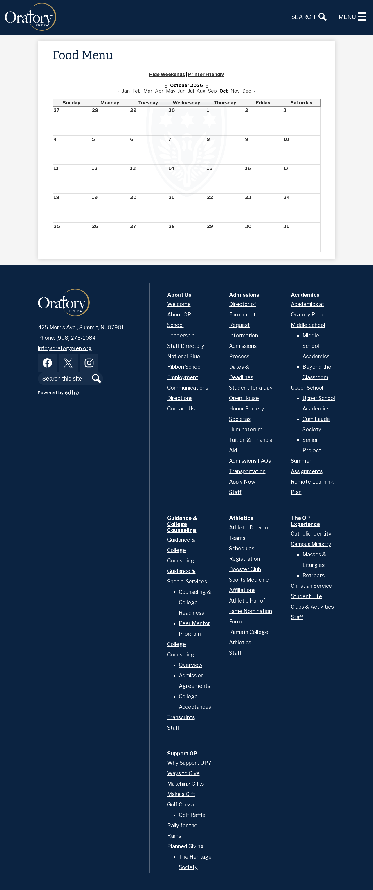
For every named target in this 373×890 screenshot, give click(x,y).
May (170, 91)
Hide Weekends (167, 74)
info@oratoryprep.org (65, 348)
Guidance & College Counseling (181, 550)
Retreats (313, 575)
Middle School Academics (315, 345)
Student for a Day (251, 388)
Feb (136, 91)
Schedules (241, 548)
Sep (212, 91)
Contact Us (181, 409)
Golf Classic (181, 805)
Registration (244, 559)
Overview (190, 665)
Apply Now (242, 482)
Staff (235, 492)
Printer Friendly (206, 74)
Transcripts (181, 717)
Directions (179, 398)
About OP (179, 315)
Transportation (247, 471)
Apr (159, 91)
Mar (147, 91)
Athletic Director (249, 527)
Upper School (307, 388)
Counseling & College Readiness (195, 602)
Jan (126, 91)
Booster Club (245, 569)
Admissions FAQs (250, 461)
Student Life (306, 596)
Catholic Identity (311, 534)
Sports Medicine (249, 580)
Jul (191, 91)
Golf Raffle (192, 815)
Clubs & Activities (312, 607)
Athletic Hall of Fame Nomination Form (250, 611)
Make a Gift (181, 794)
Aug (201, 91)
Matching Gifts (185, 784)
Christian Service (311, 586)
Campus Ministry (311, 544)
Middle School (308, 325)
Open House (244, 398)
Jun (181, 91)
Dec (246, 91)
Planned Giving (185, 846)
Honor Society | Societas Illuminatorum (248, 419)
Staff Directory (185, 346)
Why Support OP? (189, 763)
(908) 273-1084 (76, 338)
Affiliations (242, 590)
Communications (187, 388)
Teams (237, 538)
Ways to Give (183, 773)
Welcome (179, 304)
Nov (235, 91)
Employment (182, 377)
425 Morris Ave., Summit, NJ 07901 (81, 327)
